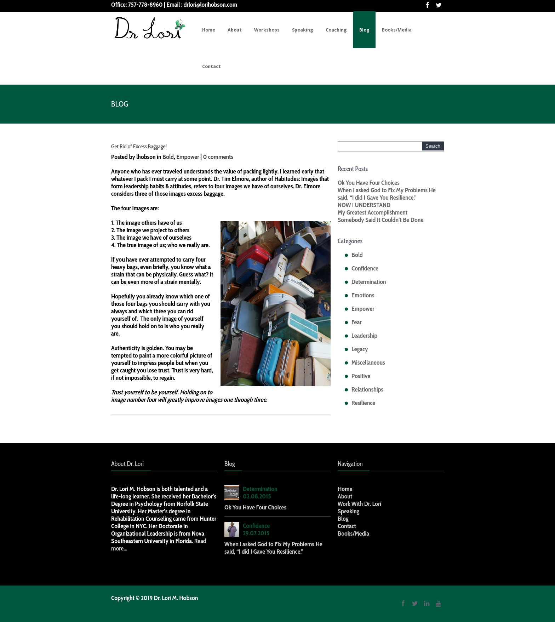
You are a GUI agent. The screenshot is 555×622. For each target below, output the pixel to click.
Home (208, 30)
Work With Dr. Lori (359, 504)
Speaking (302, 30)
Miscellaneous (368, 362)
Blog (364, 30)
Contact (211, 66)
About (235, 30)
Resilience (363, 403)
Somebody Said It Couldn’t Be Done (380, 220)
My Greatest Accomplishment (372, 212)
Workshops (267, 30)
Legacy (359, 349)
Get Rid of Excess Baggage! (139, 146)
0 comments (218, 157)
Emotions (362, 295)
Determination (368, 282)
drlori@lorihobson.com (211, 4)
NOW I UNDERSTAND (364, 205)
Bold (168, 157)
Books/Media (397, 30)
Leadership (364, 335)
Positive (360, 376)
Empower (187, 157)
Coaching (336, 30)
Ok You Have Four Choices (369, 183)
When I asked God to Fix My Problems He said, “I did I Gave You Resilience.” (387, 193)
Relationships (367, 389)
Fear (356, 322)
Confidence (364, 268)
